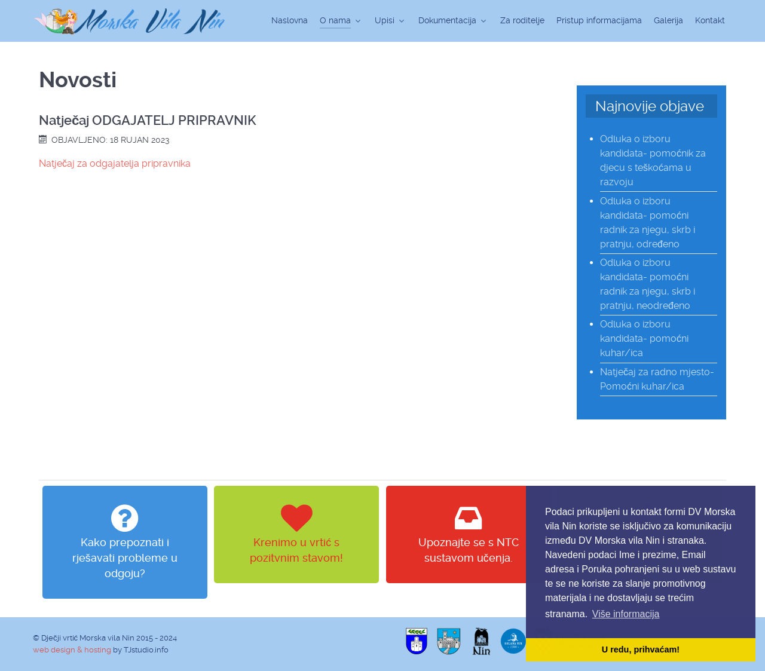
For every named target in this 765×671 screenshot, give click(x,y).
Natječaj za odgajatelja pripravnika (115, 163)
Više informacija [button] (626, 614)
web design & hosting (72, 649)
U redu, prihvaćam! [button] (641, 649)
